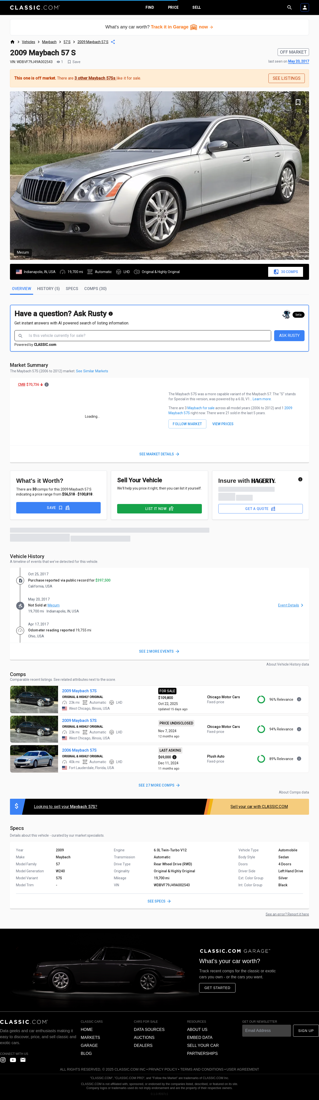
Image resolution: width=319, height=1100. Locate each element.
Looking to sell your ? (65, 806)
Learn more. (262, 399)
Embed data (200, 1037)
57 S (67, 42)
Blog (86, 1053)
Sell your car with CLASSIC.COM (259, 806)
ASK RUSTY (289, 335)
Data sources (149, 1029)
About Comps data (294, 792)
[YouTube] (13, 1060)
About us (197, 1029)
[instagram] (3, 1060)
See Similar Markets (92, 371)
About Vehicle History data (287, 664)
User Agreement (243, 1069)
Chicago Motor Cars (223, 697)
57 (58, 864)
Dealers (143, 1045)
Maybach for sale (201, 408)
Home (87, 1029)
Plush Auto (216, 756)
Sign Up (306, 1031)
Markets (90, 1037)
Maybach (49, 42)
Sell (196, 7)
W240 (60, 871)
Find (150, 7)
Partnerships (202, 1053)
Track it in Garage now (182, 26)
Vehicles (28, 42)
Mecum (54, 605)
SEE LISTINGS (287, 78)
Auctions (144, 1037)
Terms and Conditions (201, 1069)
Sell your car (203, 1045)
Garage (89, 1045)
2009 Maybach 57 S (93, 42)
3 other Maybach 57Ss (95, 78)
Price (173, 7)
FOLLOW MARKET (187, 424)
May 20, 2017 (298, 61)
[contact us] (23, 1060)
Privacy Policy (163, 1069)
